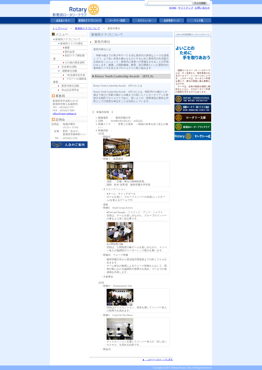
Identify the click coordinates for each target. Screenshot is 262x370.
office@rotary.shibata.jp (64, 113)
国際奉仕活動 (69, 71)
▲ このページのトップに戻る (157, 359)
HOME (172, 8)
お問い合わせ (202, 8)
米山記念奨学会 (70, 90)
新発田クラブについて (87, 28)
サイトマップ (185, 8)
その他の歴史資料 (75, 62)
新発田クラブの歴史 (71, 43)
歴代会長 (70, 52)
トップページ (60, 28)
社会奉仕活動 (69, 66)
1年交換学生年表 (76, 75)
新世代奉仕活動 (70, 85)
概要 (67, 47)
